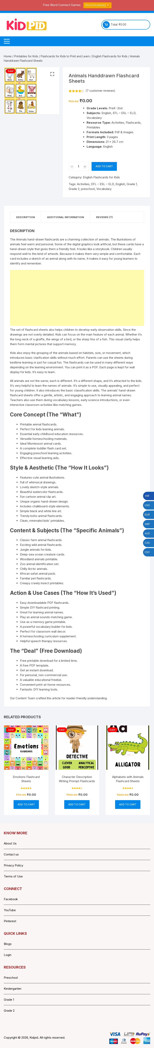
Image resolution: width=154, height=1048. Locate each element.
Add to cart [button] (26, 804)
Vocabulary (104, 189)
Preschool (11, 977)
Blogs (8, 944)
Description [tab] (25, 217)
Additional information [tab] (65, 217)
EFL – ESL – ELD (102, 184)
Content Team (25, 698)
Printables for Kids (26, 56)
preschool (88, 189)
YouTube (10, 910)
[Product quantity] (79, 166)
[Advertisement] (77, 298)
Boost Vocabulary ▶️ (97, 5)
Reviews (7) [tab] (104, 217)
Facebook (11, 899)
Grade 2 (74, 189)
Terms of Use (13, 876)
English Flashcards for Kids (109, 56)
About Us (10, 843)
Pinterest (10, 921)
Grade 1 (132, 184)
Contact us (11, 854)
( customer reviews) (100, 90)
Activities (83, 184)
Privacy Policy (13, 865)
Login (7, 955)
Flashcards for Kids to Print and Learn (65, 56)
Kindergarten (12, 988)
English (120, 184)
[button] (52, 74)
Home (8, 56)
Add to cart (104, 166)
